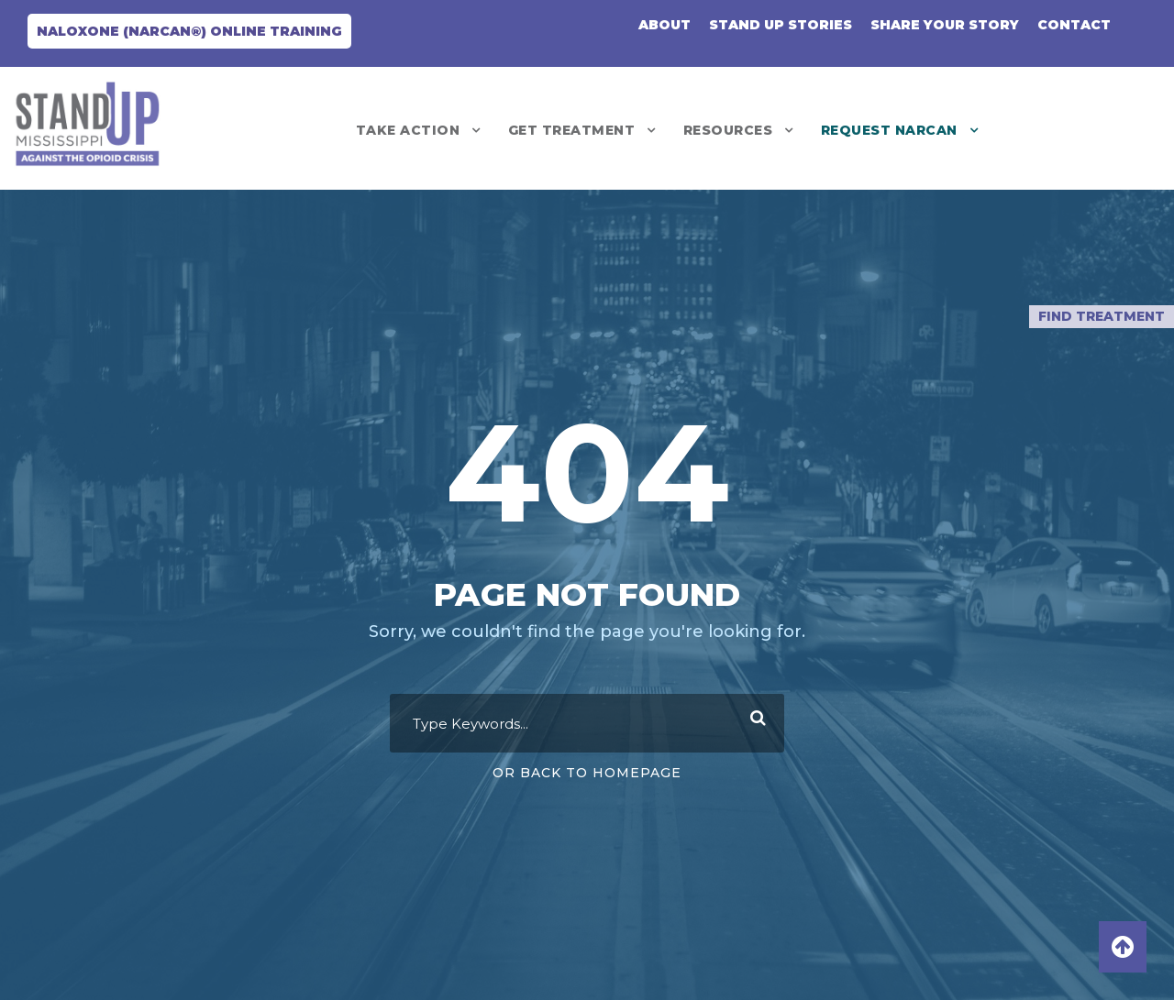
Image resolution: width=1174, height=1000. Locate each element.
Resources (728, 130)
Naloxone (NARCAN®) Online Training (189, 31)
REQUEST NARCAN (889, 130)
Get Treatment (572, 130)
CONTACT (1074, 24)
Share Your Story (944, 24)
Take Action (408, 130)
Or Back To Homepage (587, 772)
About (664, 24)
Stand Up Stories (780, 24)
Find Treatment (1101, 316)
